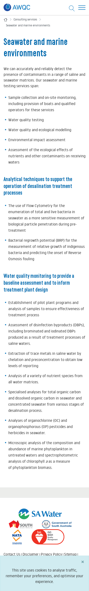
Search (9, 559)
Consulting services (25, 19)
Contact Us (12, 554)
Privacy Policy (51, 554)
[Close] (82, 566)
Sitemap (70, 554)
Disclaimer (31, 554)
